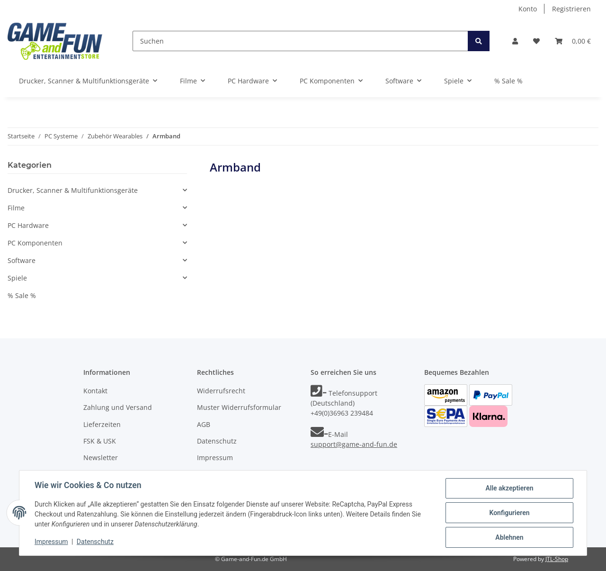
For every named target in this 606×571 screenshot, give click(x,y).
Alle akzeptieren (509, 488)
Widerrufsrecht (221, 390)
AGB (203, 424)
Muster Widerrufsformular (239, 407)
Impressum (215, 457)
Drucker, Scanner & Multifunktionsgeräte (73, 190)
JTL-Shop (556, 559)
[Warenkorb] (572, 41)
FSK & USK (99, 440)
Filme (16, 207)
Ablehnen (509, 537)
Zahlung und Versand (117, 407)
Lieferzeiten (102, 424)
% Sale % (22, 295)
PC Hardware (28, 225)
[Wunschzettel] (536, 41)
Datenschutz (217, 440)
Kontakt (95, 390)
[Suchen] (300, 41)
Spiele (17, 277)
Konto (527, 8)
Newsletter (100, 457)
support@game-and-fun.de (354, 444)
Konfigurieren (509, 513)
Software (22, 260)
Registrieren (571, 8)
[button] (515, 41)
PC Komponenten (35, 242)
